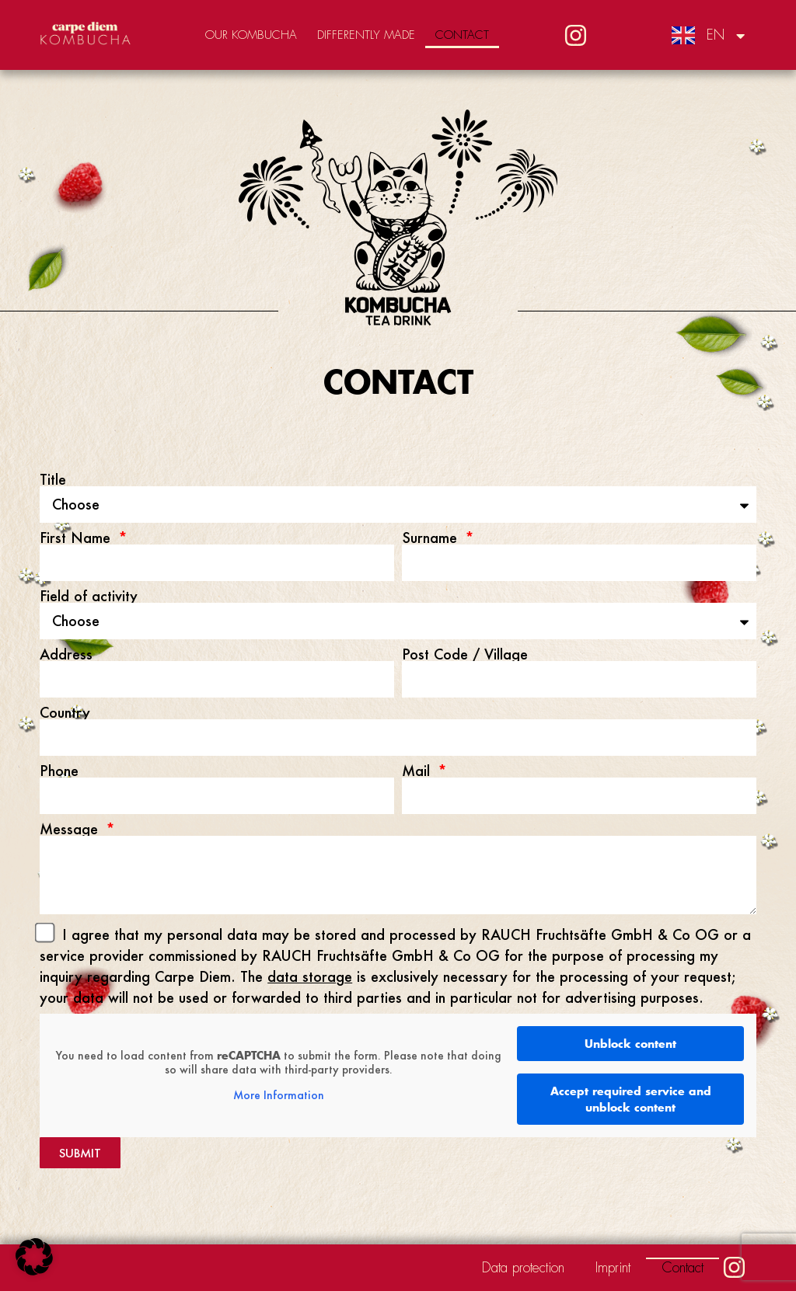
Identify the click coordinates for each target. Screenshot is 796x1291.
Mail (418, 771)
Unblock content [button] (630, 1043)
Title (53, 479)
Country (65, 712)
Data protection (523, 1268)
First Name (77, 538)
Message (71, 829)
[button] (34, 1257)
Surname (432, 538)
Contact (462, 35)
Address (66, 654)
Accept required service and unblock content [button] (630, 1099)
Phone (59, 771)
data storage (309, 976)
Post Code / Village (465, 654)
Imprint (612, 1268)
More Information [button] (278, 1096)
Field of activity (89, 596)
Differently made (366, 35)
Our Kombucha (251, 35)
